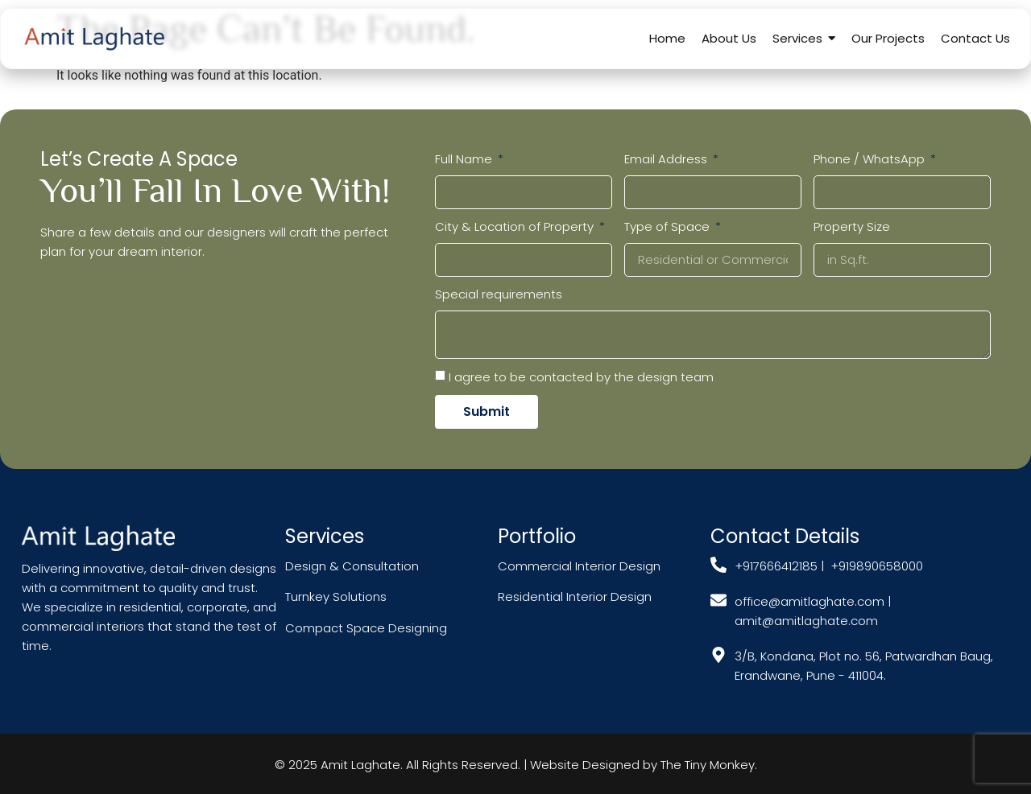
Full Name (465, 158)
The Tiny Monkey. (708, 764)
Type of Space (668, 226)
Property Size (852, 226)
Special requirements (498, 294)
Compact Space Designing (366, 627)
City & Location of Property (516, 226)
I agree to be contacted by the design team (581, 376)
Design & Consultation (352, 565)
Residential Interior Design (575, 596)
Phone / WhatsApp (871, 158)
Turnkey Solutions (336, 596)
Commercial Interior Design (581, 565)
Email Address (667, 158)
